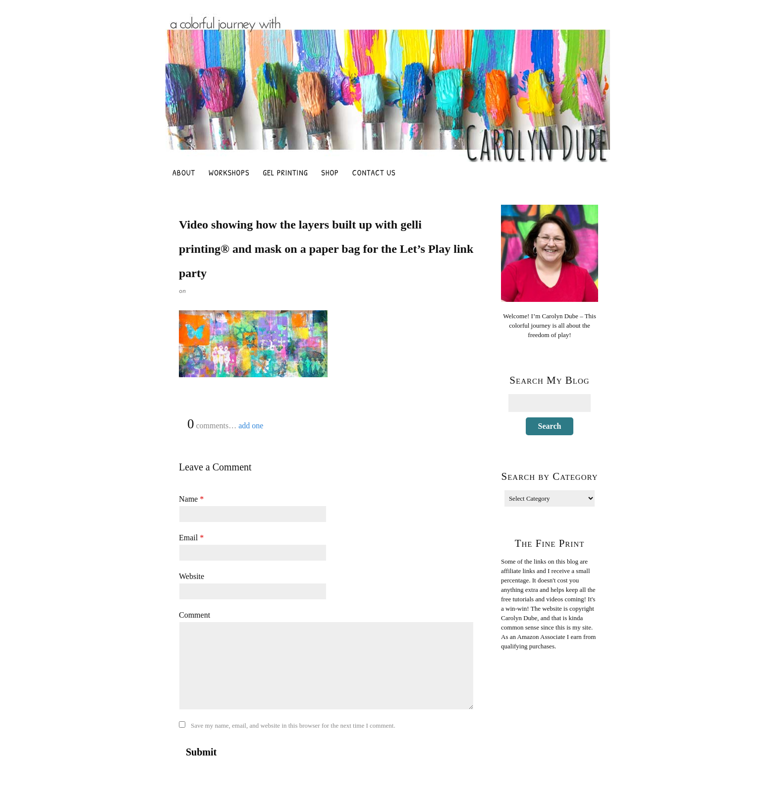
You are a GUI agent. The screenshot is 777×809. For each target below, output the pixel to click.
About (183, 172)
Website (191, 576)
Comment (194, 615)
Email (191, 537)
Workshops (229, 172)
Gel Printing (285, 172)
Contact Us (374, 172)
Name (191, 499)
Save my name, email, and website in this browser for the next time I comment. (293, 725)
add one (250, 425)
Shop (329, 172)
